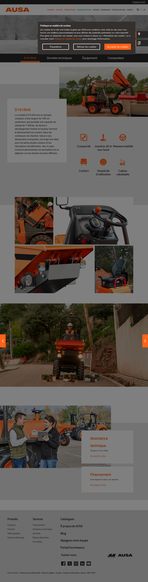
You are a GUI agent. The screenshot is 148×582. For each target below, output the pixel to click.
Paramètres (55, 46)
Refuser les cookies (86, 46)
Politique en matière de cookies (68, 38)
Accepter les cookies (117, 46)
